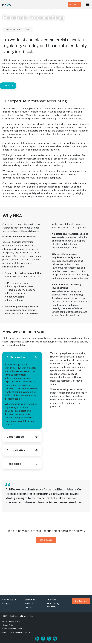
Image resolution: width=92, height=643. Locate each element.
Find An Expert (9, 600)
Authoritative (16, 450)
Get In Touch (46, 540)
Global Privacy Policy (11, 621)
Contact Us (74, 5)
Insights (6, 603)
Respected (14, 463)
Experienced (15, 436)
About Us (29, 603)
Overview (8, 85)
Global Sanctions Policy (12, 629)
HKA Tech (51, 600)
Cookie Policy (8, 625)
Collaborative (16, 357)
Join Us (28, 607)
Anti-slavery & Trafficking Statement (17, 632)
